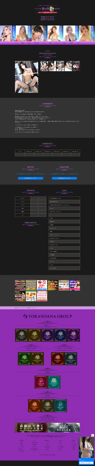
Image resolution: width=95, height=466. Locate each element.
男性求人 (60, 448)
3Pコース (34, 446)
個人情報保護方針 (34, 448)
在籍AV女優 (34, 442)
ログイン (60, 444)
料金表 (21, 444)
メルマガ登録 (73, 444)
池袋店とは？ (47, 440)
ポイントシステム (21, 446)
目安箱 (73, 446)
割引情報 (34, 444)
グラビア (47, 442)
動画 (60, 442)
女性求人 (47, 448)
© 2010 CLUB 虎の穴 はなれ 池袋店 (47, 454)
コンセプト (60, 440)
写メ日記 (74, 448)
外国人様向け (47, 446)
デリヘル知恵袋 (60, 446)
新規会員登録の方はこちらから (30, 178)
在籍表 (21, 442)
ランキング (73, 442)
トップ (34, 440)
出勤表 (73, 440)
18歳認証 (21, 440)
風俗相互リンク (21, 448)
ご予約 (47, 444)
